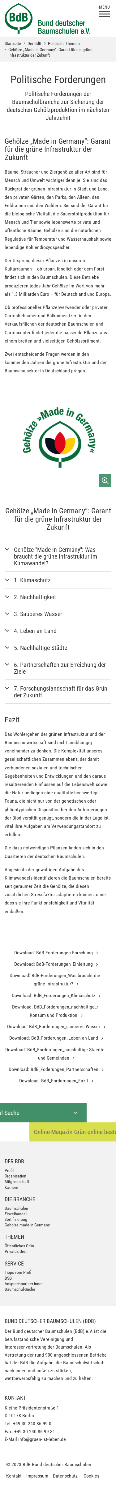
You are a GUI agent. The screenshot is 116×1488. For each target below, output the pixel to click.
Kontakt (14, 1476)
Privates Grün (16, 1251)
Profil (9, 1170)
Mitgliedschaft (17, 1181)
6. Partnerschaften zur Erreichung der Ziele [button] (60, 668)
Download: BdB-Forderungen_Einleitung (54, 964)
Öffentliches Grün (19, 1245)
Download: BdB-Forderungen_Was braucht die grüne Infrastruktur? (55, 980)
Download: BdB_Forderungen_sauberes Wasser (54, 1026)
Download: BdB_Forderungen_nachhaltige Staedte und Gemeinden (55, 1054)
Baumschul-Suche (20, 1289)
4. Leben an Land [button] (35, 631)
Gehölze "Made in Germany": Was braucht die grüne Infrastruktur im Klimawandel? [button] (55, 556)
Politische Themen (64, 43)
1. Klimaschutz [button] (32, 580)
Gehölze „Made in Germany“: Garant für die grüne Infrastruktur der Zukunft (50, 52)
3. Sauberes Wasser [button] (38, 614)
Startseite (13, 43)
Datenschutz (65, 1476)
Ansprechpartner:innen (24, 1283)
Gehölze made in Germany (27, 1224)
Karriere (11, 1187)
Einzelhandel (16, 1213)
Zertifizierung (16, 1219)
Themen (14, 1236)
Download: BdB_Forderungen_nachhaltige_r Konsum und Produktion (55, 1011)
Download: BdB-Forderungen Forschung (54, 953)
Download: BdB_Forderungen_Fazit (54, 1081)
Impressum (37, 1476)
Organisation (15, 1175)
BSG (8, 1278)
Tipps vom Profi (18, 1272)
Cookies (91, 1476)
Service (14, 1263)
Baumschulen (16, 1208)
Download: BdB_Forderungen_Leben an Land (54, 1038)
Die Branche (20, 1199)
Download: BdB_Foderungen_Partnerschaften (54, 1069)
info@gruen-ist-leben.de (42, 1439)
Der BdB (34, 43)
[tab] (58, 556)
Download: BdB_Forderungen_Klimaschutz (54, 995)
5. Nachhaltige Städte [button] (40, 648)
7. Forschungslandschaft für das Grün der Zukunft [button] (60, 692)
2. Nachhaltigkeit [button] (35, 597)
